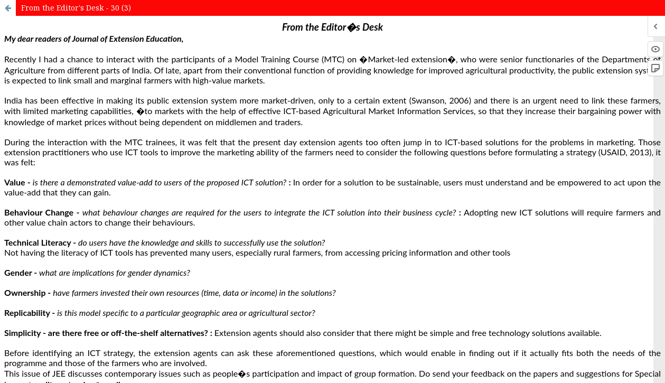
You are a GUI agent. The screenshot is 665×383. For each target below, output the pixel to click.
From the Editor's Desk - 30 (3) (76, 8)
